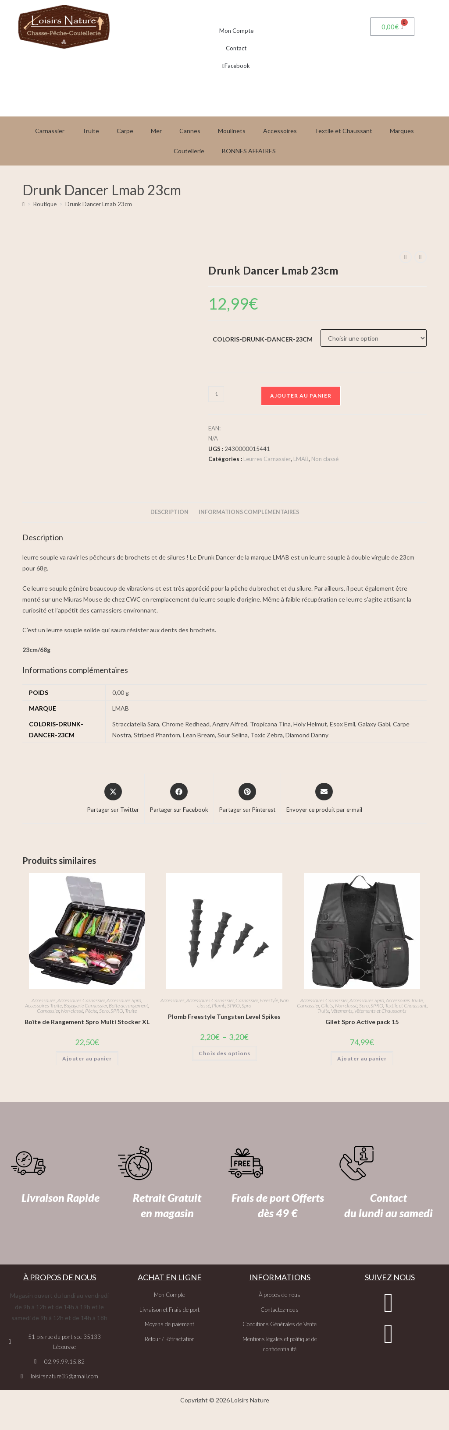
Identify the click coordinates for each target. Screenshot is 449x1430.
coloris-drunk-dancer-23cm (263, 339)
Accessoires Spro (124, 1000)
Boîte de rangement (128, 1005)
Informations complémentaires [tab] (249, 512)
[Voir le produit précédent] (405, 257)
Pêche (91, 1010)
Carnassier (49, 130)
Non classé (325, 458)
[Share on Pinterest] (247, 798)
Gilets (327, 1005)
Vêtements (342, 1010)
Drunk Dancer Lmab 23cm (98, 204)
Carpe (125, 130)
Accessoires (280, 130)
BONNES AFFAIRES (249, 151)
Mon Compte (236, 30)
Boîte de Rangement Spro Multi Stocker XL (87, 1021)
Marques (402, 130)
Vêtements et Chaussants (380, 1010)
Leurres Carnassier (267, 458)
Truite (90, 130)
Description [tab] (169, 512)
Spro (104, 1010)
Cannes (189, 130)
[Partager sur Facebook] (179, 798)
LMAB (301, 458)
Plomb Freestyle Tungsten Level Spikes (224, 1016)
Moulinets (232, 130)
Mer (156, 130)
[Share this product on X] (113, 798)
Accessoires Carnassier (81, 1000)
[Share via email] (324, 798)
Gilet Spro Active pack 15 (362, 1021)
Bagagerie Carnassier (85, 1005)
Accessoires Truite (43, 1005)
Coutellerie (189, 151)
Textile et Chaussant (343, 130)
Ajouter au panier (300, 395)
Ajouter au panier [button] (87, 1058)
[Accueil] (23, 204)
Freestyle (269, 1000)
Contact (236, 48)
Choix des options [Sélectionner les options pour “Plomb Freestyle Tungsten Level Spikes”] (224, 1053)
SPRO (116, 1010)
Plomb (218, 1005)
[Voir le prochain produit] (420, 257)
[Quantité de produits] (216, 394)
